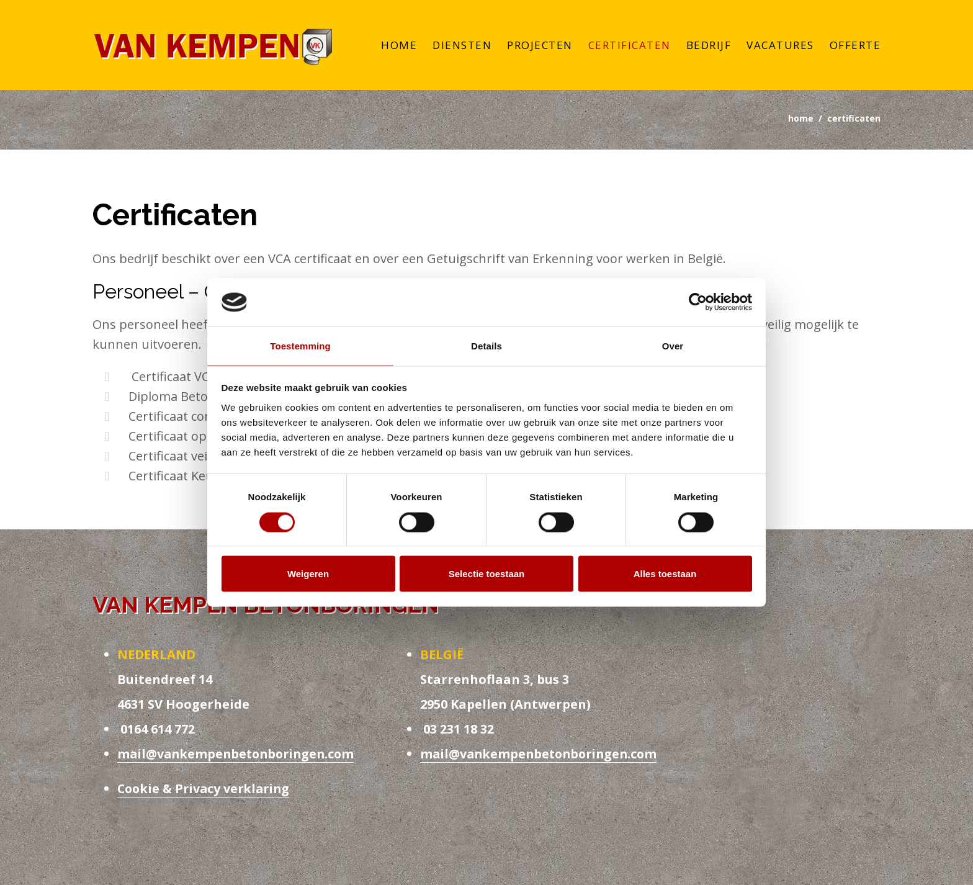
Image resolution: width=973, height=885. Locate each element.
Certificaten (629, 46)
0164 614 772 (156, 730)
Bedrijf (709, 46)
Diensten (462, 46)
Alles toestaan (665, 573)
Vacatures (780, 46)
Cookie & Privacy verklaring (206, 790)
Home (399, 46)
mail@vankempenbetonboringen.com (239, 755)
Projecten (540, 46)
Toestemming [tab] (300, 345)
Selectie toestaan (487, 573)
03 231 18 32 (457, 730)
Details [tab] (486, 345)
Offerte (855, 46)
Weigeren (308, 573)
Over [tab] (673, 345)
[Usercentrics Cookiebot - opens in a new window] (697, 302)
